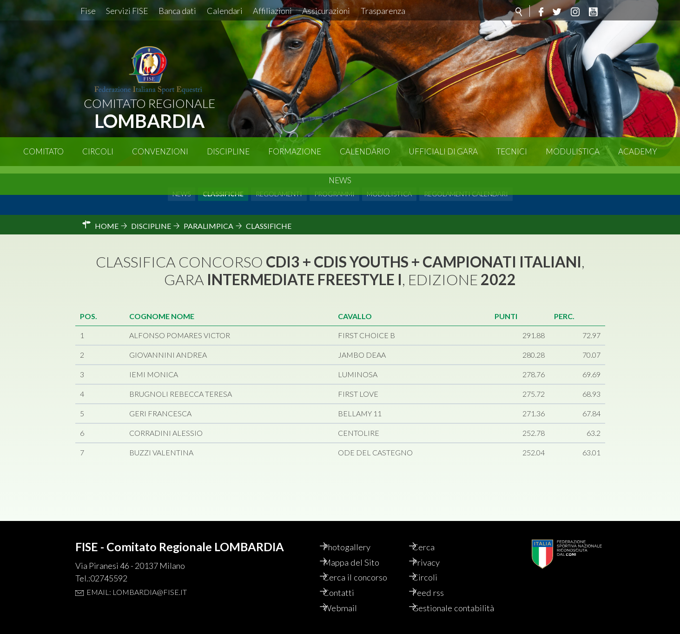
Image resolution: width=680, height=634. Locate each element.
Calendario (365, 151)
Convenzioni (160, 151)
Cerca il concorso (365, 564)
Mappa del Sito (360, 548)
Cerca (432, 533)
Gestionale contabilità (442, 602)
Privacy (435, 548)
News (340, 180)
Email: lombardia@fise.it (136, 577)
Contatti (347, 580)
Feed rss (437, 580)
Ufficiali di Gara (443, 151)
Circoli (97, 151)
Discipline (228, 151)
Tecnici (511, 151)
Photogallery (357, 533)
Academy (637, 151)
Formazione (294, 151)
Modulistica (573, 151)
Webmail (349, 596)
